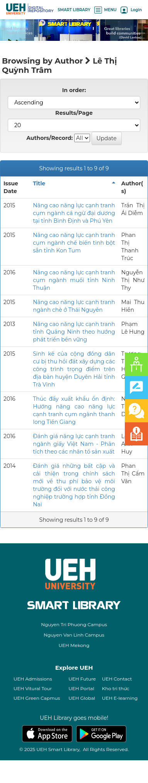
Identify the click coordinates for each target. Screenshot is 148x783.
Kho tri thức (115, 688)
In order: (74, 90)
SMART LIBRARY (74, 9)
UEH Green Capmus (37, 698)
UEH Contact (117, 679)
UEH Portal (81, 688)
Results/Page (74, 112)
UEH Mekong (74, 645)
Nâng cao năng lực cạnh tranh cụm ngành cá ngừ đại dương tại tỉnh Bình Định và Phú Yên (74, 213)
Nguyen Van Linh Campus (74, 635)
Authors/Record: (49, 137)
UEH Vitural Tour (33, 688)
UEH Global (81, 698)
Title (39, 183)
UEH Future (82, 679)
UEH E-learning (120, 698)
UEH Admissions (33, 679)
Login (131, 9)
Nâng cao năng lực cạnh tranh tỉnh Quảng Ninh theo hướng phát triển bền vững (74, 332)
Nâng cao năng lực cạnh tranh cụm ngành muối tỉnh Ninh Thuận (74, 280)
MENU (105, 9)
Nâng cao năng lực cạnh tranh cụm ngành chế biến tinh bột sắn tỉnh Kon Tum (74, 243)
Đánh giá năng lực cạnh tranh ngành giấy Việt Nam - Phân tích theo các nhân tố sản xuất (74, 444)
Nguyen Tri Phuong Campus (74, 624)
